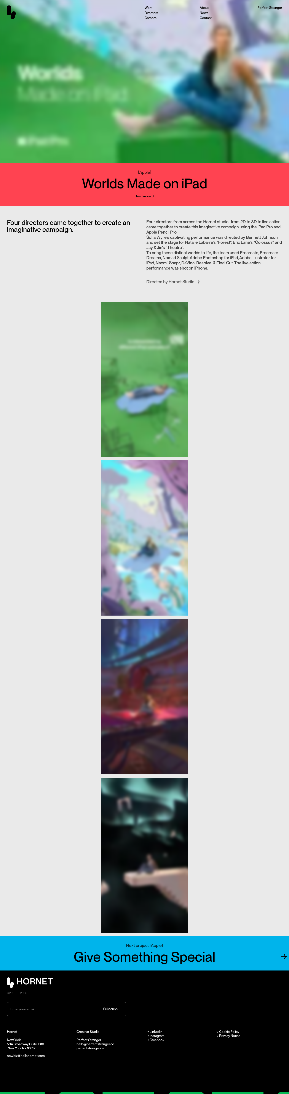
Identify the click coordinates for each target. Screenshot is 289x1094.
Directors (151, 13)
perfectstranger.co (90, 1048)
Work (148, 8)
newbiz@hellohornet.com (26, 1056)
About (204, 8)
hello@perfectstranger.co (95, 1044)
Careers (150, 18)
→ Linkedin (154, 1032)
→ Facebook (155, 1040)
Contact (206, 18)
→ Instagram (155, 1036)
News (204, 13)
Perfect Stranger (269, 8)
